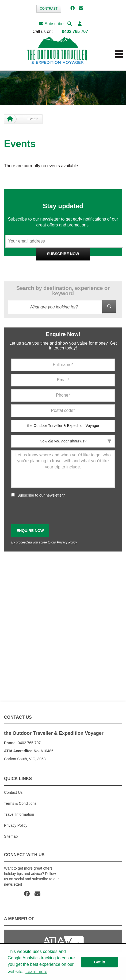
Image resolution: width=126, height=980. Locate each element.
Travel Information (19, 814)
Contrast (49, 8)
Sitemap (11, 836)
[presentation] (52, 511)
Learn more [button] (36, 971)
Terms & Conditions (20, 803)
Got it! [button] (99, 962)
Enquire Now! (63, 334)
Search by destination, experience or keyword (63, 290)
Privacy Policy (85, 266)
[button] (80, 23)
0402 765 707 (75, 31)
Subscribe (51, 23)
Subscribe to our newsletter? (41, 495)
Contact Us (13, 792)
